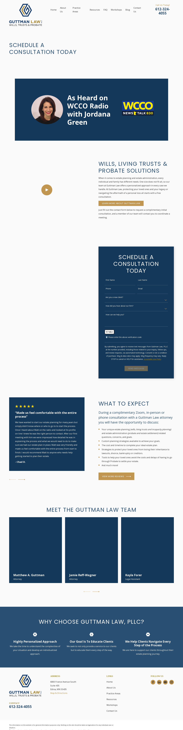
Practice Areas (113, 693)
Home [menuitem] (53, 9)
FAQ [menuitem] (105, 9)
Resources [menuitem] (95, 9)
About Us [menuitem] (63, 9)
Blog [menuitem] (127, 9)
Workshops (112, 704)
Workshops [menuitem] (116, 9)
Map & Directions (58, 693)
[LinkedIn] (159, 682)
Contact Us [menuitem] (137, 9)
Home (109, 681)
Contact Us (111, 710)
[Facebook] (153, 682)
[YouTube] (165, 682)
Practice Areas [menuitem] (76, 9)
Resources (111, 699)
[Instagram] (171, 682)
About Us (111, 687)
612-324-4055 (162, 11)
